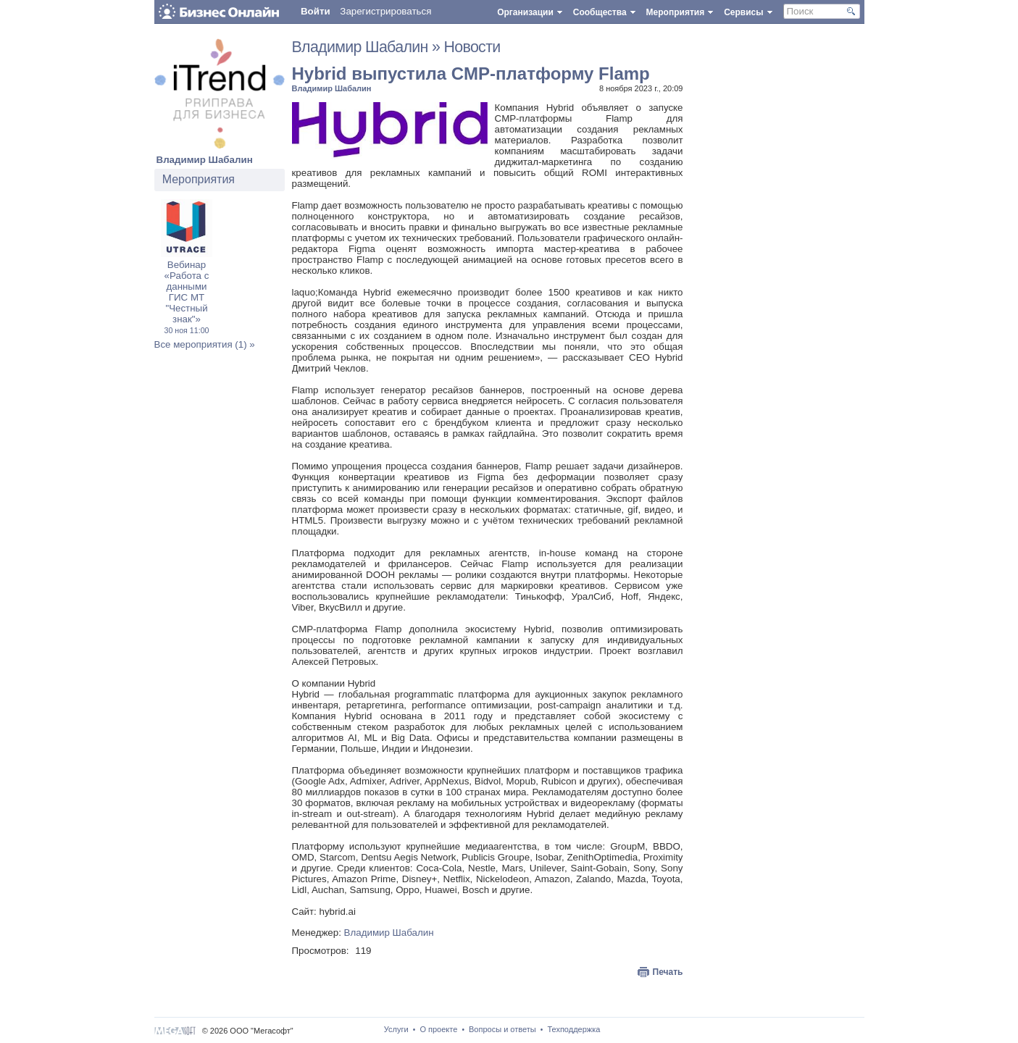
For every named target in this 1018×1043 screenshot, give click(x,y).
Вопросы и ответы (502, 1029)
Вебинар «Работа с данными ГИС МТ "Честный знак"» (186, 297)
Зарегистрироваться (385, 11)
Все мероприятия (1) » (204, 344)
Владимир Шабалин (205, 159)
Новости (471, 47)
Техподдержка (573, 1029)
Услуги (396, 1029)
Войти (315, 11)
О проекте (438, 1029)
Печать (668, 972)
